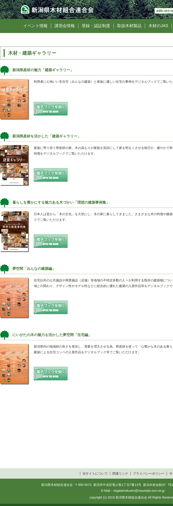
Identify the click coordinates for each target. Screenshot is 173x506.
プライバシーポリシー (148, 473)
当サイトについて (95, 473)
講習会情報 (65, 26)
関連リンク (120, 473)
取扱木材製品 (129, 26)
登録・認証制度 (96, 26)
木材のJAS (158, 26)
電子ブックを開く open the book (51, 108)
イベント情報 (35, 26)
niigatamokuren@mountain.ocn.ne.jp (139, 490)
